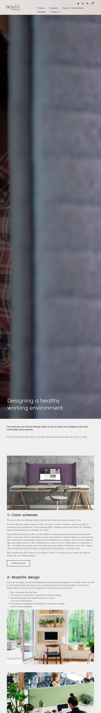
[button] (42, 8)
